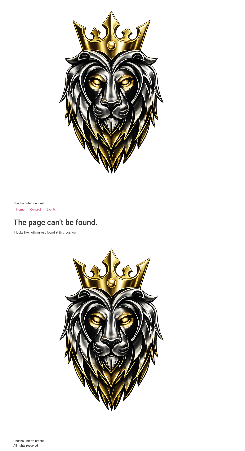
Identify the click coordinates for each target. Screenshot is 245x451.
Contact (35, 209)
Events (51, 209)
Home (20, 209)
